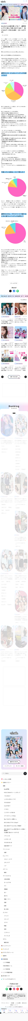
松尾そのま (11, 296)
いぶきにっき (7, 839)
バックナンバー (8, 766)
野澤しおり (3, 513)
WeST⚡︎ (17, 622)
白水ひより (18, 466)
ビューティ (16, 1011)
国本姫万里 (18, 452)
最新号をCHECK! (14, 762)
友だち (5, 896)
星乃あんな (18, 457)
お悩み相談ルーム (7, 966)
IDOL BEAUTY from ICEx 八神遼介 (12, 826)
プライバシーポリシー (5, 1003)
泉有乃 (22, 584)
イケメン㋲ (7, 836)
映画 (5, 926)
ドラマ (5, 923)
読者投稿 (4, 959)
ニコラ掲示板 (6, 969)
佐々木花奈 (18, 449)
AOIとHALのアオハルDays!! (11, 823)
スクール (22, 1011)
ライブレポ (7, 936)
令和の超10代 (4, 449)
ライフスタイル (7, 876)
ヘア (5, 866)
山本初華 (17, 581)
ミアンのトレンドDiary (10, 816)
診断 (5, 906)
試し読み (17, 469)
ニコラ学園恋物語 (6, 973)
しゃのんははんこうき (10, 799)
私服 (2, 510)
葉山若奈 (7, 510)
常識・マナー (7, 899)
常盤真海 (3, 504)
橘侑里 (10, 507)
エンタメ (5, 913)
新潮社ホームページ (14, 1005)
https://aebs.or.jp (10, 999)
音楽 (5, 929)
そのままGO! (7, 803)
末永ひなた (3, 452)
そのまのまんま (8, 843)
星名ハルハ (18, 460)
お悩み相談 (7, 879)
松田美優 (17, 463)
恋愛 (5, 903)
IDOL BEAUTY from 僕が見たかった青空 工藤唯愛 (15, 830)
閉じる (0, 1013)
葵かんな (22, 587)
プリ (23, 296)
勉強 (5, 873)
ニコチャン (7, 933)
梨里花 (17, 584)
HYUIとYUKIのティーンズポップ (12, 793)
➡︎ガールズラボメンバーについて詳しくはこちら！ (12, 51)
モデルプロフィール (7, 953)
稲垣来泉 (18, 296)
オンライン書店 (19, 766)
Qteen (2, 581)
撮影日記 (6, 943)
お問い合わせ (24, 1003)
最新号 (4, 956)
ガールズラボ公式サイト (8, 979)
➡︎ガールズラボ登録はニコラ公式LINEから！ (11, 55)
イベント (23, 622)
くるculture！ (7, 796)
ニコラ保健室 (6, 963)
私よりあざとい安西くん (10, 819)
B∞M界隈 (6, 789)
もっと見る (23, 299)
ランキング (5, 949)
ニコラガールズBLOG (9, 813)
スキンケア (7, 863)
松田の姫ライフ (8, 846)
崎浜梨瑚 (23, 581)
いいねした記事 (6, 779)
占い (5, 893)
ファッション (10, 1011)
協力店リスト (5, 976)
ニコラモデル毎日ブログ (20, 505)
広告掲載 (12, 1003)
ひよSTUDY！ (7, 806)
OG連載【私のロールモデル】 (11, 833)
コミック (6, 919)
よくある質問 (18, 1003)
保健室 (5, 889)
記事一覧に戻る (14, 376)
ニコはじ (6, 809)
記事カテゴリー (6, 783)
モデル (2, 446)
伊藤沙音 (17, 446)
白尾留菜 (17, 661)
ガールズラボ (5, 4)
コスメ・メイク (8, 859)
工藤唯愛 (17, 455)
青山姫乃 (23, 469)
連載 (4, 1011)
